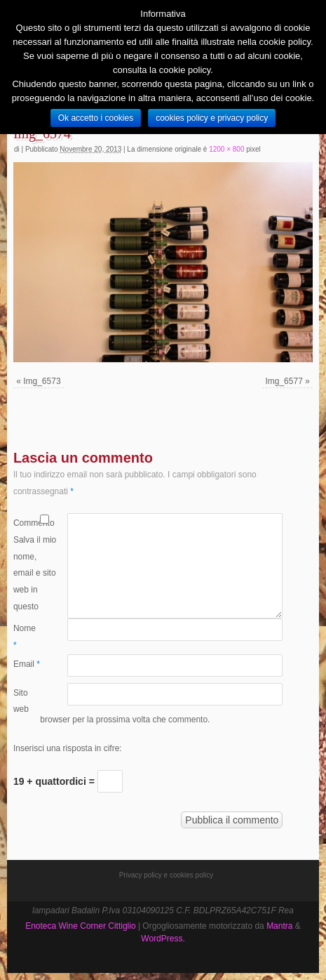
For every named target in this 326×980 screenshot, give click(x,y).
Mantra (279, 926)
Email (26, 664)
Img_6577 (283, 381)
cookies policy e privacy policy (212, 118)
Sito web (21, 701)
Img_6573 (41, 381)
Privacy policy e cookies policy (166, 875)
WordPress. (162, 938)
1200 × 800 (226, 149)
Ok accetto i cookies (95, 118)
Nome (24, 636)
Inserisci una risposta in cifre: (67, 748)
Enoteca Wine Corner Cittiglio (80, 926)
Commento (26, 523)
